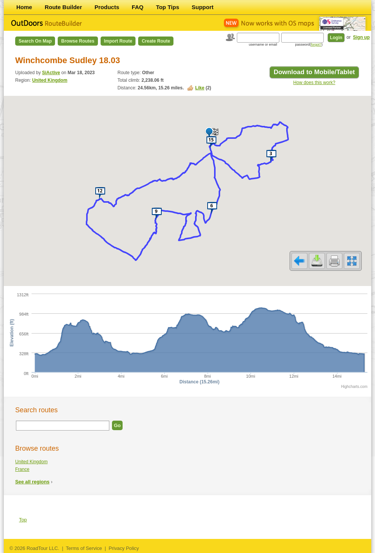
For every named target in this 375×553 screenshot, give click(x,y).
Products (107, 7)
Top (23, 520)
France (22, 469)
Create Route (156, 41)
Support (203, 7)
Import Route (118, 41)
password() (309, 44)
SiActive (51, 72)
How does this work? (314, 82)
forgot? (316, 44)
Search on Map (35, 41)
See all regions (32, 482)
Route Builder (63, 7)
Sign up (361, 37)
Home (24, 7)
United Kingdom (50, 80)
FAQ (137, 7)
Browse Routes (77, 41)
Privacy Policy (124, 548)
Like (199, 88)
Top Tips (167, 7)
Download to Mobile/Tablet (314, 72)
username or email (263, 44)
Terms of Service (84, 548)
